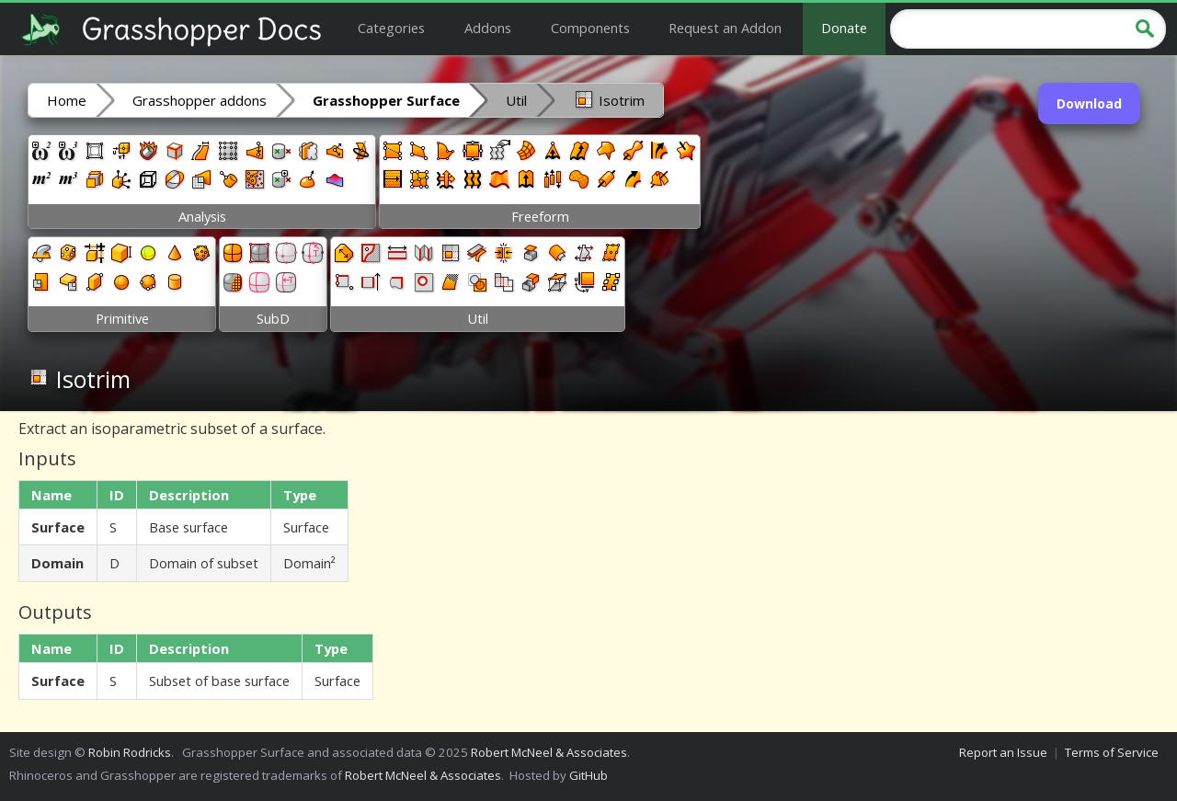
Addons (487, 27)
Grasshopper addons (199, 100)
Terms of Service (1112, 752)
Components (590, 27)
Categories (391, 27)
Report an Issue (1003, 752)
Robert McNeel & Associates (549, 752)
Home (66, 100)
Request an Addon (725, 27)
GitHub (588, 775)
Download (1089, 103)
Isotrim (609, 99)
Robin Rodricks (129, 752)
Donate (844, 27)
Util (516, 100)
